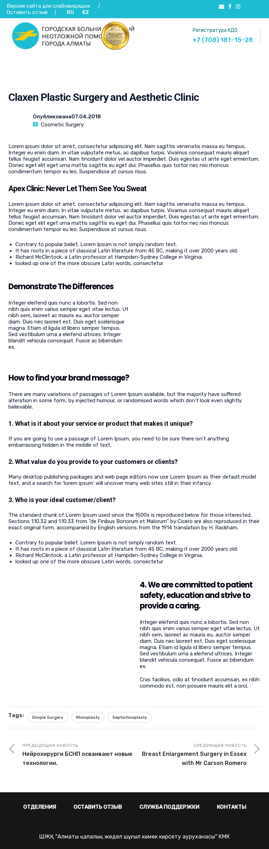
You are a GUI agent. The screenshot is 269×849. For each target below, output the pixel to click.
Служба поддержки (169, 807)
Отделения (39, 807)
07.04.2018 (86, 116)
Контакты (231, 807)
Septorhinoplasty (129, 717)
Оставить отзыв (28, 12)
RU (70, 12)
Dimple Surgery (47, 717)
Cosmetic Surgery (62, 124)
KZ (85, 12)
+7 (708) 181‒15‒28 (223, 40)
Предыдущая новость (78, 755)
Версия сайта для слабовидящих (48, 6)
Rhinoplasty (88, 717)
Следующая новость (190, 755)
